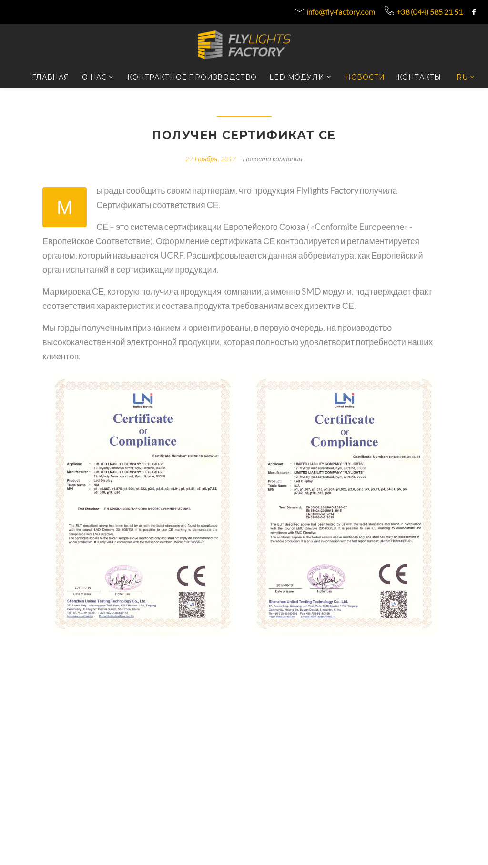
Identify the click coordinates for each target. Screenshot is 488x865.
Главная (51, 77)
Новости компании (273, 159)
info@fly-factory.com (341, 11)
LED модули (296, 77)
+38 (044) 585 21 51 (429, 11)
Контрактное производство (192, 77)
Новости (365, 77)
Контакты (419, 77)
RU (462, 77)
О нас (94, 77)
